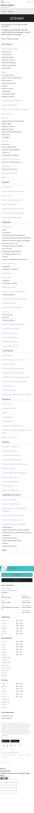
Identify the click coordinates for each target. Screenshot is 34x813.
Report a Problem (6, 718)
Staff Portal (27, 754)
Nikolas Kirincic (26, 597)
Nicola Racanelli (26, 602)
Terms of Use (13, 754)
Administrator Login (7, 716)
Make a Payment (17, 574)
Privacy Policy (5, 754)
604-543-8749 (6, 597)
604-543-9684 (6, 602)
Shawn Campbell (27, 607)
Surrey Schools (6, 752)
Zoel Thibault (25, 612)
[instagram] (11, 745)
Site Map (20, 754)
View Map (4, 592)
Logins (5, 756)
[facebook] (7, 745)
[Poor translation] (5, 778)
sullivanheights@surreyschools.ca (10, 608)
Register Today (17, 580)
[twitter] (3, 745)
